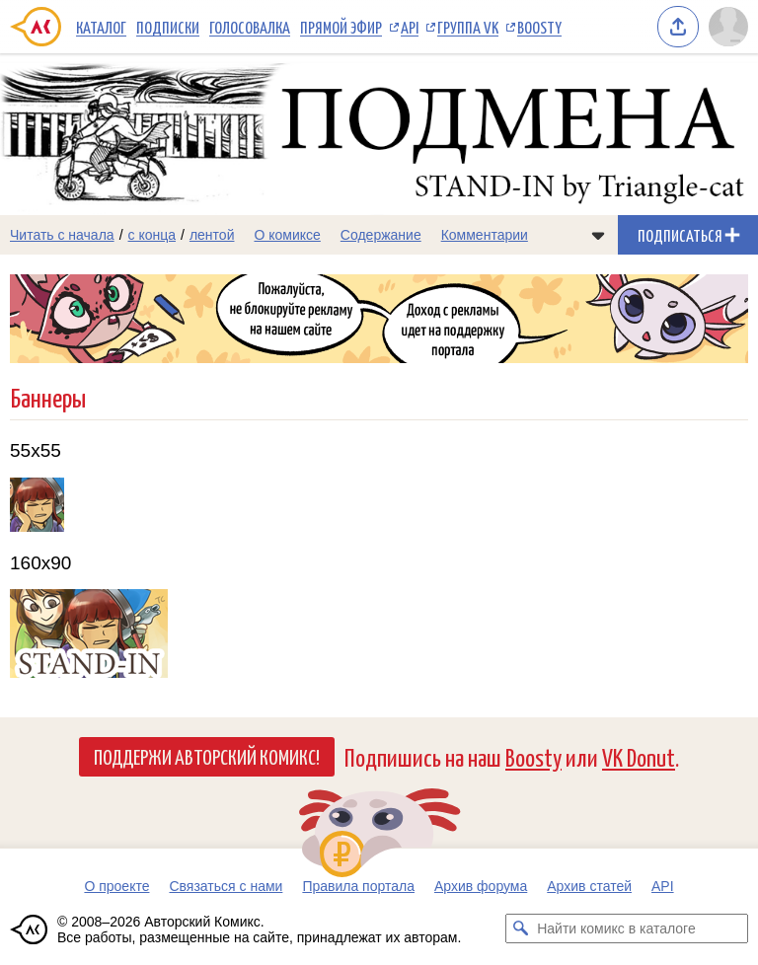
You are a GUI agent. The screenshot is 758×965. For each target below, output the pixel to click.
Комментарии (484, 235)
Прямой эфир (341, 26)
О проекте (116, 886)
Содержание (381, 235)
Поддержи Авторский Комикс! (207, 756)
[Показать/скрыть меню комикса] (598, 235)
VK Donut (638, 756)
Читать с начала (62, 235)
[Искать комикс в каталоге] (520, 928)
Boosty (539, 26)
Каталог (101, 26)
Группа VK (467, 26)
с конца (152, 235)
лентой (212, 235)
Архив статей (589, 886)
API (409, 26)
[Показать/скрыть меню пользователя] (728, 26)
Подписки (167, 26)
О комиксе (287, 235)
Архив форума (480, 886)
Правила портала (358, 886)
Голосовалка (249, 26)
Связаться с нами (225, 886)
